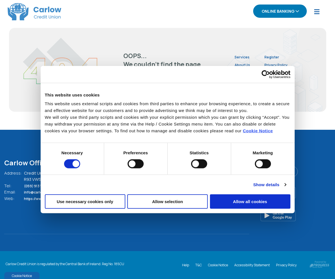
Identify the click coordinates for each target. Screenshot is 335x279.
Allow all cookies (250, 201)
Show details (266, 184)
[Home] (27, 11)
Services (243, 56)
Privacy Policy (285, 64)
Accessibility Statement (252, 264)
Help (185, 264)
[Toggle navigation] (316, 11)
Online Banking (278, 11)
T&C (198, 264)
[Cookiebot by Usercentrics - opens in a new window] (265, 74)
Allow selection (167, 201)
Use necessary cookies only (85, 201)
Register (279, 56)
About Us (244, 64)
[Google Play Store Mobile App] (290, 215)
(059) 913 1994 (39, 185)
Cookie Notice (258, 130)
